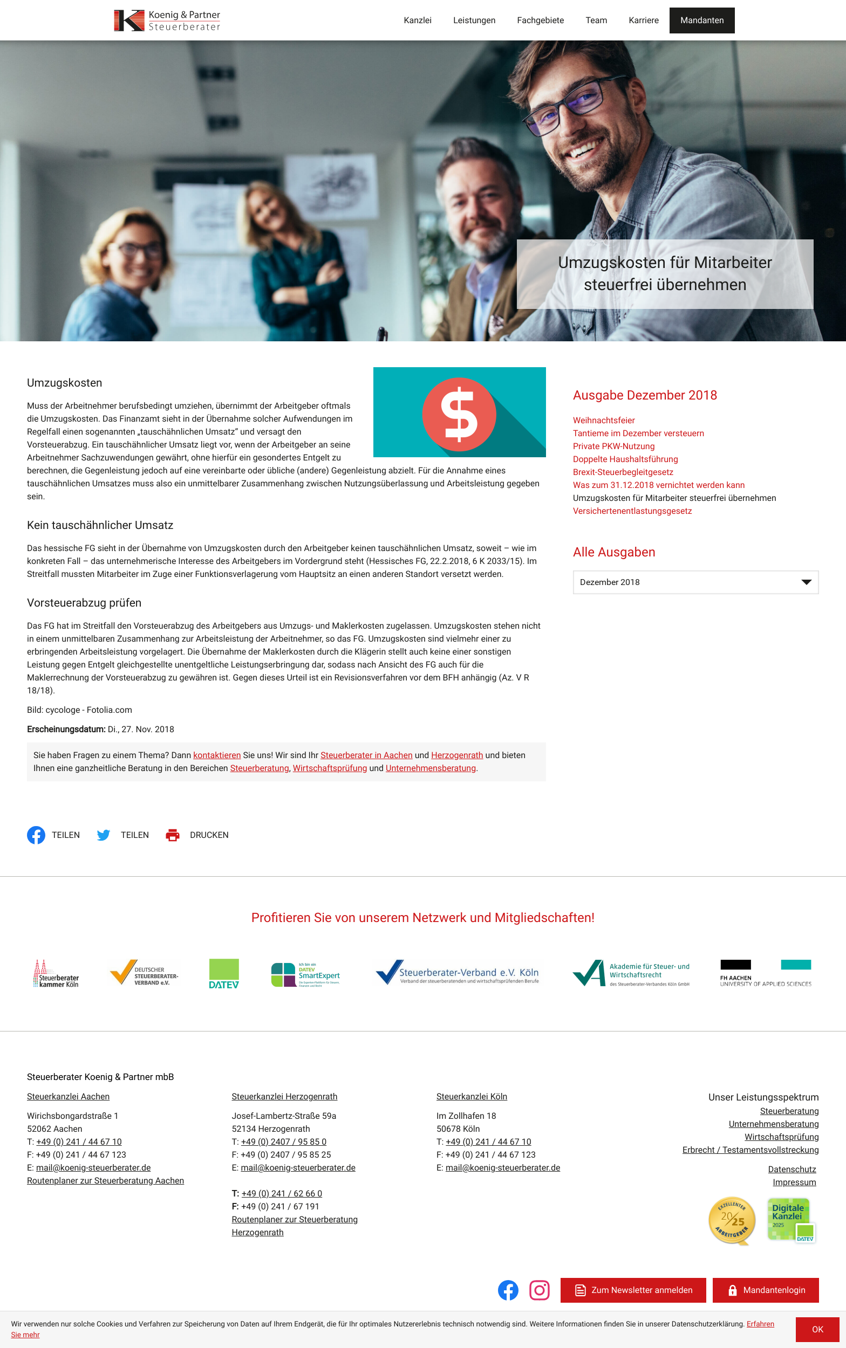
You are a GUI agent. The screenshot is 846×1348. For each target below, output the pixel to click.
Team (597, 20)
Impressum (794, 1182)
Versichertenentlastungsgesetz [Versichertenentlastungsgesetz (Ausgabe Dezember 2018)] (632, 511)
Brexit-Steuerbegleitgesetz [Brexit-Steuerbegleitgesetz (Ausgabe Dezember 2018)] (623, 472)
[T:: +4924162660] (282, 1193)
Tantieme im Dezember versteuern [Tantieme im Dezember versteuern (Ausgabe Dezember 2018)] (638, 433)
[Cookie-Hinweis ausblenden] (818, 1329)
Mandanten (702, 20)
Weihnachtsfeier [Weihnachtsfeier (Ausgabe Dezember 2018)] (604, 420)
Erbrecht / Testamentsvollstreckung (751, 1150)
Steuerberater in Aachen (366, 755)
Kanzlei (418, 20)
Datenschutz (792, 1169)
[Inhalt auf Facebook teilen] (56, 835)
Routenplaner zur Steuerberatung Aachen (105, 1180)
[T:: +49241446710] (78, 1142)
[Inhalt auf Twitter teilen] (124, 835)
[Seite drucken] (198, 835)
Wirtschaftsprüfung (330, 768)
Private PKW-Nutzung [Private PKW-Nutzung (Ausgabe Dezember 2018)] (614, 446)
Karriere (644, 20)
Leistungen (474, 20)
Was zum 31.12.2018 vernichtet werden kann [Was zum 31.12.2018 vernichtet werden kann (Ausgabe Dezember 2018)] (659, 485)
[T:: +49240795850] (283, 1142)
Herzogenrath (457, 755)
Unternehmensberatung (431, 768)
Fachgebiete (540, 20)
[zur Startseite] (167, 20)
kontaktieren (217, 755)
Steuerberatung (259, 768)
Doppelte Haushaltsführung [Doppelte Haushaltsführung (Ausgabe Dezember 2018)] (625, 459)
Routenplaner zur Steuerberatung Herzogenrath (295, 1225)
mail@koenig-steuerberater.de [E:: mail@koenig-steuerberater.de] (93, 1168)
